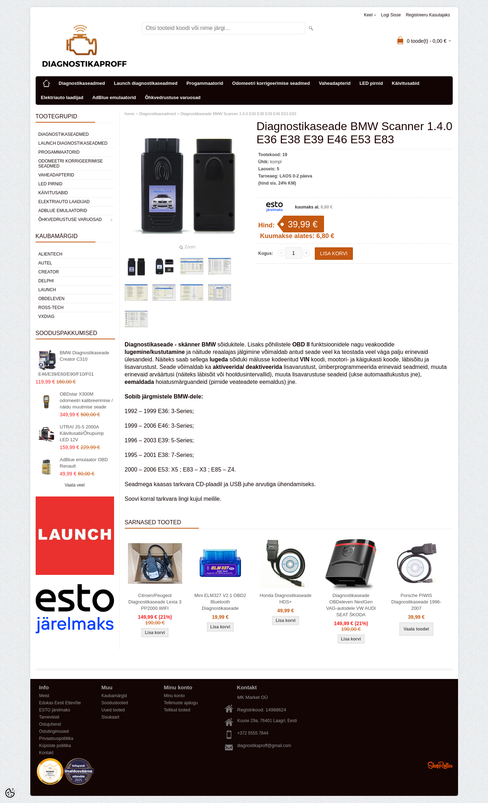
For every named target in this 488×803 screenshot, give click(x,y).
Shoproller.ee (440, 765)
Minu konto (174, 695)
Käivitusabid (405, 83)
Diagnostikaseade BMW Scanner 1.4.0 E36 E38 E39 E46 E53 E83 (238, 114)
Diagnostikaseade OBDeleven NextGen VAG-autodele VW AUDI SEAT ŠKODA (351, 605)
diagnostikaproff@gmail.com (264, 745)
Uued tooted (113, 709)
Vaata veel (75, 485)
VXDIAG (46, 316)
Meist (44, 695)
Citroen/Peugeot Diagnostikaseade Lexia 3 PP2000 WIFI (154, 602)
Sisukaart (110, 717)
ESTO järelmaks (54, 709)
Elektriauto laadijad (62, 97)
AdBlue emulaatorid (114, 97)
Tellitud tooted (177, 709)
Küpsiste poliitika (55, 745)
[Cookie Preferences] (10, 793)
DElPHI (46, 280)
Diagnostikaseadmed (82, 83)
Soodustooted (115, 702)
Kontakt (46, 752)
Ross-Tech (51, 307)
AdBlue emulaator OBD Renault (84, 463)
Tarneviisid (49, 717)
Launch (47, 289)
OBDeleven (51, 298)
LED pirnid (371, 83)
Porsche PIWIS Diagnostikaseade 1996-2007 (416, 602)
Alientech (50, 254)
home (130, 114)
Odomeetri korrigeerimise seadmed (271, 83)
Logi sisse (391, 14)
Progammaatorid (204, 83)
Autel (45, 263)
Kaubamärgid (114, 695)
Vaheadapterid (335, 83)
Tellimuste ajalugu (181, 702)
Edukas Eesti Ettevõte (60, 702)
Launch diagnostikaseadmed (146, 83)
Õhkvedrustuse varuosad (173, 97)
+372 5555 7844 (252, 733)
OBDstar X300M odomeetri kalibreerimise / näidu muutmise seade (86, 400)
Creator (48, 271)
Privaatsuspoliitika (56, 738)
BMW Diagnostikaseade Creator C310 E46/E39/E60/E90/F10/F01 (73, 363)
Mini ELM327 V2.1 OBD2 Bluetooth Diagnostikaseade (220, 602)
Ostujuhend (50, 724)
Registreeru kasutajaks (428, 14)
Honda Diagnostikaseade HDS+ (286, 598)
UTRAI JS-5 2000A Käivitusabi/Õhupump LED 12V (82, 433)
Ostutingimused (54, 731)
